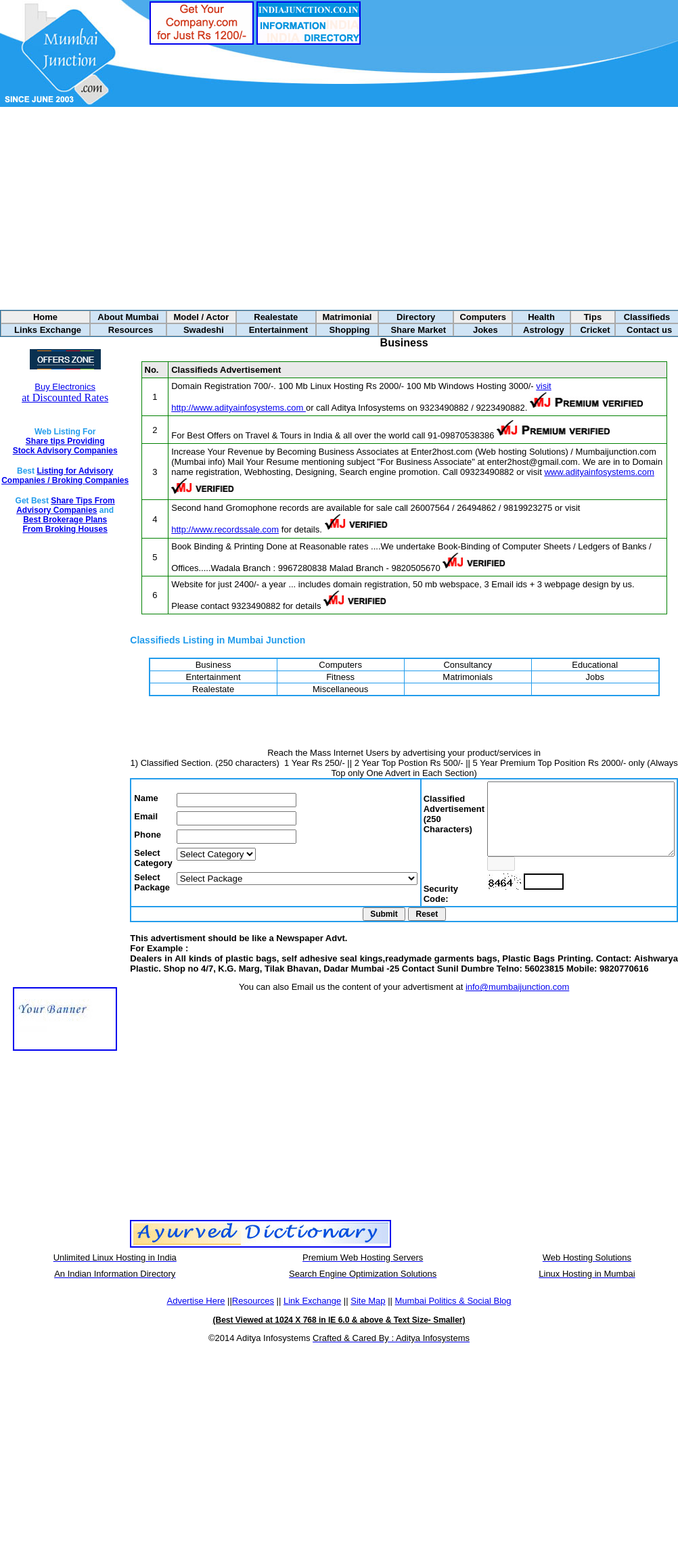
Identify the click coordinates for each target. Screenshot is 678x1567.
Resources (253, 1315)
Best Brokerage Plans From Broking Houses (54, 533)
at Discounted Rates (54, 392)
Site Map (368, 1315)
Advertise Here (195, 1315)
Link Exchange (312, 1315)
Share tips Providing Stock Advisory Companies (54, 445)
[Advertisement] (339, 208)
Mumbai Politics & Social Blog (453, 1315)
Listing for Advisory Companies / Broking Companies (58, 480)
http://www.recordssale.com (204, 529)
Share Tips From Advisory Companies (54, 514)
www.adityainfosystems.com (579, 472)
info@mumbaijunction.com (506, 1001)
